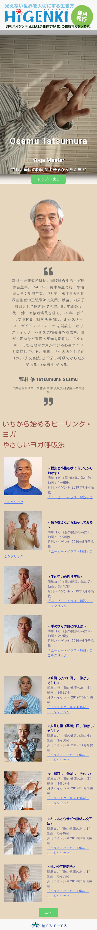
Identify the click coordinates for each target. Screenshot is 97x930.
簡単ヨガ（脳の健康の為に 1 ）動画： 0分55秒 (69, 871)
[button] (48, 179)
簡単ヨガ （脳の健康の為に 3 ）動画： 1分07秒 (70, 778)
